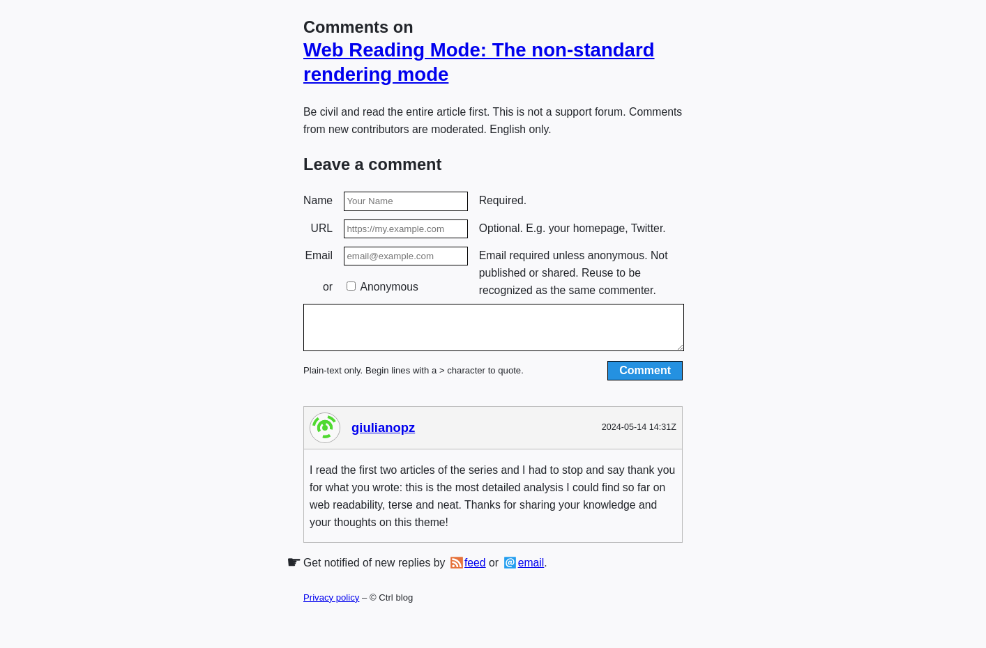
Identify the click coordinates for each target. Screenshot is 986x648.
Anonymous (382, 287)
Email (319, 255)
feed (475, 571)
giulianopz (383, 436)
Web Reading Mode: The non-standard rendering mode (479, 62)
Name (318, 200)
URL (322, 228)
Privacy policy (331, 606)
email (531, 571)
